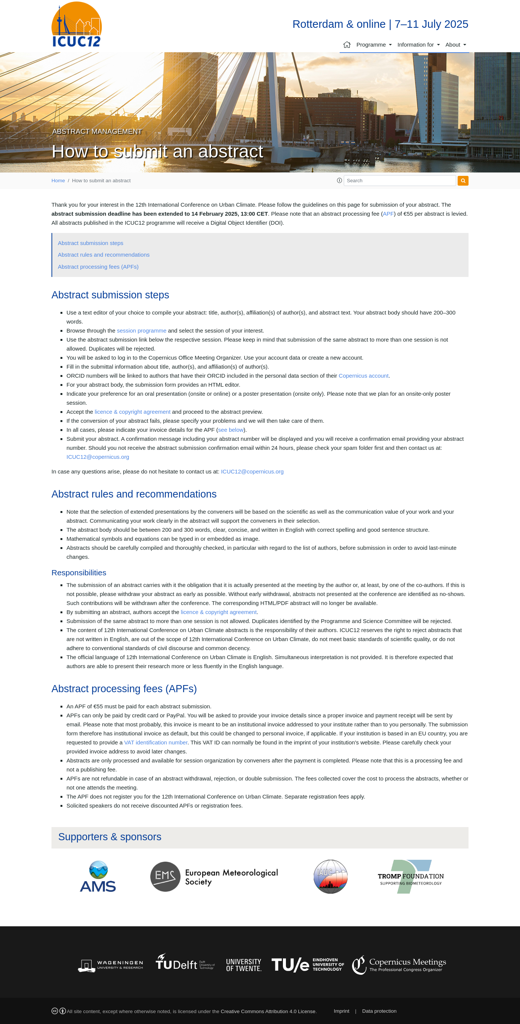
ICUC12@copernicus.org (98, 457)
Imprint (341, 1011)
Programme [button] (372, 44)
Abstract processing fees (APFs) (98, 266)
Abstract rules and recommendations (104, 254)
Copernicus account (364, 375)
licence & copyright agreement (133, 411)
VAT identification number (155, 742)
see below (231, 430)
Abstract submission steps (90, 243)
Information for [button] (416, 44)
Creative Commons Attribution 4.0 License (268, 1011)
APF (388, 213)
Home (58, 180)
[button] (339, 180)
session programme (141, 330)
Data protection (379, 1011)
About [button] (454, 44)
